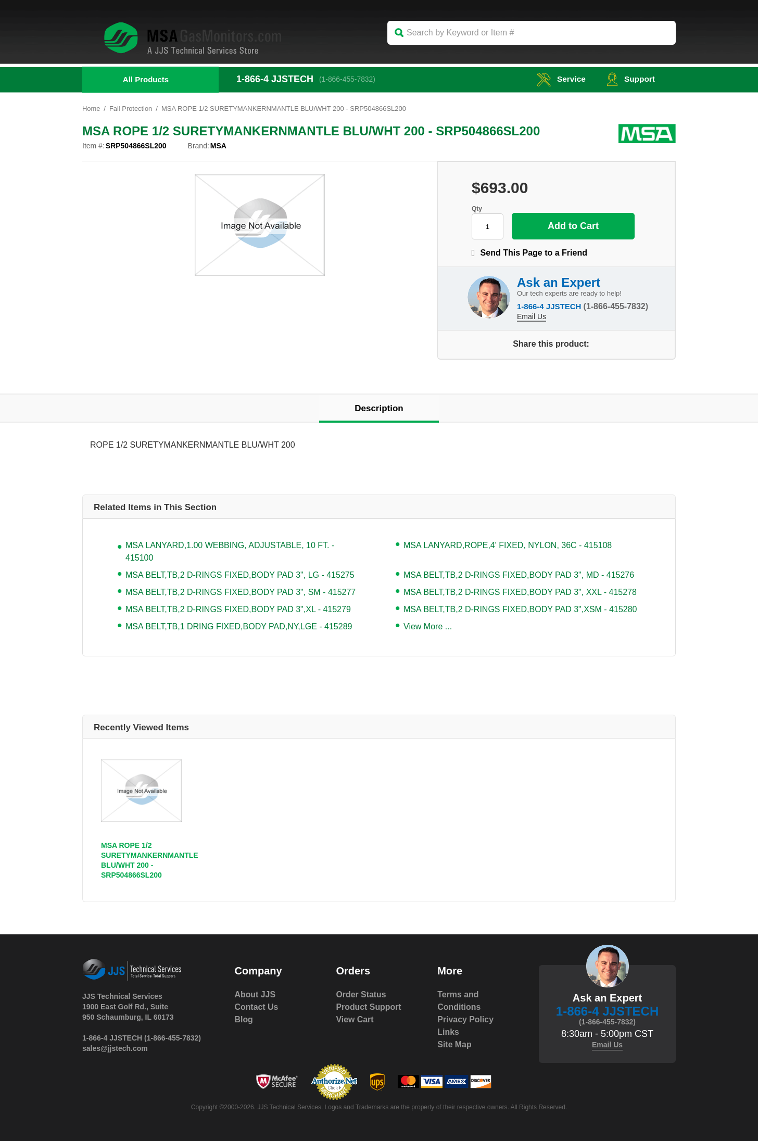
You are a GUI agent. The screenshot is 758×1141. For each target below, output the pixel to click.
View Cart (355, 1019)
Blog (244, 1019)
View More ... (427, 626)
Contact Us (257, 1007)
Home (91, 108)
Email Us (531, 316)
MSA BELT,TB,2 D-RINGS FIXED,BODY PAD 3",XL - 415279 (238, 609)
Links (448, 1032)
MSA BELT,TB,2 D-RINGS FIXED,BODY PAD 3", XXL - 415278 (520, 592)
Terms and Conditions (459, 1000)
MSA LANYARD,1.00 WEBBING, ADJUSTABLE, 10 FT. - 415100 (229, 551)
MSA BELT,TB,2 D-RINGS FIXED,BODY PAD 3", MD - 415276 (518, 574)
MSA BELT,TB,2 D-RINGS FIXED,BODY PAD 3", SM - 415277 (240, 592)
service (560, 78)
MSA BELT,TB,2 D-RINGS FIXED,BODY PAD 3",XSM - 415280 (520, 609)
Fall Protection (131, 108)
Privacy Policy (465, 1019)
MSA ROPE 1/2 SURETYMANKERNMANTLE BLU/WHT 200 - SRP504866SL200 (149, 860)
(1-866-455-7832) (348, 79)
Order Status (361, 994)
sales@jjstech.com (115, 1048)
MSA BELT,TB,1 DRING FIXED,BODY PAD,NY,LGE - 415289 (238, 626)
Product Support (368, 1007)
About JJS (255, 994)
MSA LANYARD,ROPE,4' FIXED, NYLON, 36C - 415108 (507, 545)
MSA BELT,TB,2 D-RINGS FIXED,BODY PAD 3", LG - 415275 (240, 574)
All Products (146, 79)
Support (630, 78)
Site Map (454, 1044)
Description (379, 408)
